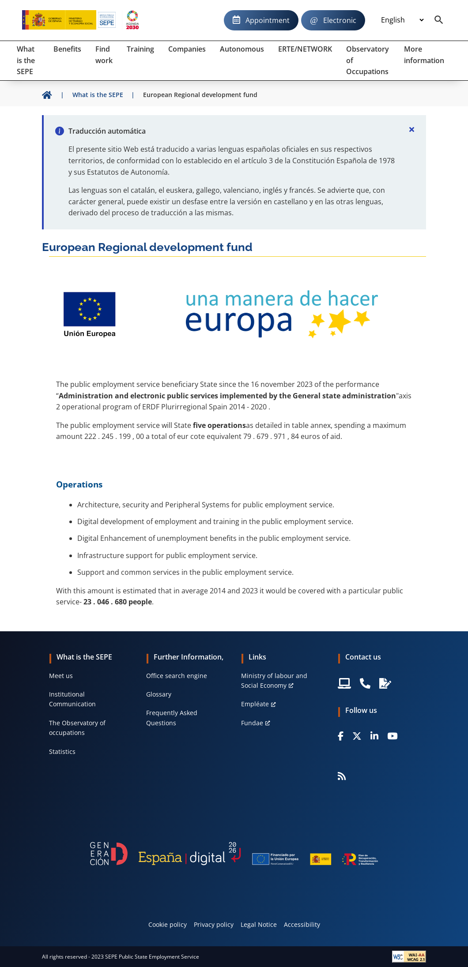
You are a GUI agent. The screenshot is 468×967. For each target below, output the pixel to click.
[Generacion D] (233, 853)
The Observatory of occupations (77, 728)
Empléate (255, 704)
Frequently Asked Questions (171, 717)
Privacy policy (214, 924)
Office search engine (176, 675)
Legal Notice (259, 924)
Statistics (62, 751)
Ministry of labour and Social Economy (274, 680)
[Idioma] (402, 20)
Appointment (267, 20)
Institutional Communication (72, 699)
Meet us (61, 675)
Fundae (252, 723)
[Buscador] (439, 20)
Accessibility (302, 924)
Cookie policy (167, 924)
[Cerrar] (411, 129)
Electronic (339, 20)
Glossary (158, 694)
